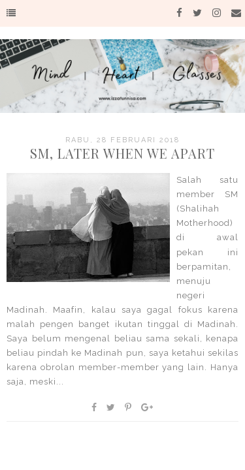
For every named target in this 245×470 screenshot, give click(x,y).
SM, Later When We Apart (122, 153)
